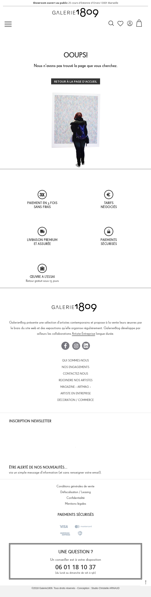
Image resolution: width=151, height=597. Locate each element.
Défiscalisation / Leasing (75, 492)
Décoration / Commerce (75, 400)
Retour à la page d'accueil (75, 81)
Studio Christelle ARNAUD (105, 588)
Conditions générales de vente (75, 486)
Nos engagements (75, 367)
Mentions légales (75, 503)
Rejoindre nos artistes (75, 380)
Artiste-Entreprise (83, 334)
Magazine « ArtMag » (75, 387)
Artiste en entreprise (76, 393)
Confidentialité (76, 498)
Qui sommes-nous (75, 360)
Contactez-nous (75, 373)
